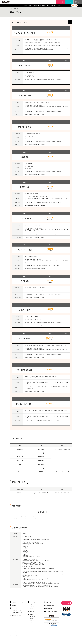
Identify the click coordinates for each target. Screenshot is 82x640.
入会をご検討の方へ (50, 605)
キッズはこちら (74, 5)
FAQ (62, 631)
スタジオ (32, 604)
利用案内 (53, 5)
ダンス (32, 620)
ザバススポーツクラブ (17, 610)
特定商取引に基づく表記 (38, 635)
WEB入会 (60, 2)
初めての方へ (69, 2)
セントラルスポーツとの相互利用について (35, 631)
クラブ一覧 (14, 608)
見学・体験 (48, 602)
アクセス (58, 5)
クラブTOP (11, 8)
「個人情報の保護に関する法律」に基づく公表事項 (25, 635)
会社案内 (48, 631)
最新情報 (14, 605)
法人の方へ (56, 631)
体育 (32, 618)
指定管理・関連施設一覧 (17, 615)
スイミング (33, 616)
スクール (30, 5)
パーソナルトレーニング (51, 611)
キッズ (31, 614)
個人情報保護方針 (13, 635)
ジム (32, 608)
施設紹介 (44, 5)
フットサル (33, 624)
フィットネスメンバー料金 (19, 22)
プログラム (24, 5)
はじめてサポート (50, 608)
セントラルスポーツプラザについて (17, 631)
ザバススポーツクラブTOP (49, 1)
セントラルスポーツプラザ (18, 612)
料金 (48, 5)
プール (32, 606)
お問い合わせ (69, 631)
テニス (32, 622)
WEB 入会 (66, 603)
